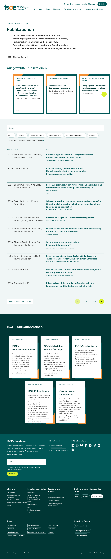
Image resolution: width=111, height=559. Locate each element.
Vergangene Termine (82, 531)
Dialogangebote (53, 500)
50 (30, 301)
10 (23, 301)
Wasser (51, 532)
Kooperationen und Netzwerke (13, 496)
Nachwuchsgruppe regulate (34, 511)
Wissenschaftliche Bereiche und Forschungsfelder (33, 497)
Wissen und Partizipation (16, 536)
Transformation (13, 532)
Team (9, 505)
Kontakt (27, 553)
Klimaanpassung (33, 525)
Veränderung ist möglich (36, 532)
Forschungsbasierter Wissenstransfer (55, 504)
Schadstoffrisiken (34, 529)
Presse (9, 553)
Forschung (31, 492)
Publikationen (32, 504)
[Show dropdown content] (39, 9)
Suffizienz (52, 529)
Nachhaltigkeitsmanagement (17, 503)
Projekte (30, 502)
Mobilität (11, 529)
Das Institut (11, 492)
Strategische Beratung (56, 498)
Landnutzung (53, 525)
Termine (20, 553)
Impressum (83, 553)
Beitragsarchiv (80, 526)
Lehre (29, 507)
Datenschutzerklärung (14, 469)
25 (27, 301)
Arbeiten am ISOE (13, 500)
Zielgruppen (52, 495)
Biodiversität (12, 525)
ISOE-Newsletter (81, 535)
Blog (14, 553)
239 (94, 301)
